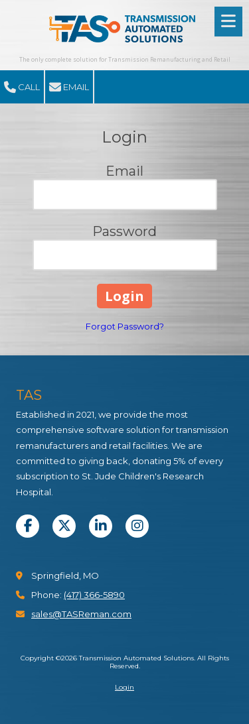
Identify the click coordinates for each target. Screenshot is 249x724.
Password (124, 231)
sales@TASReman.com (81, 614)
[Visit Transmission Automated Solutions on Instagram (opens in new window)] (137, 526)
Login (124, 687)
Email (69, 87)
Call (22, 87)
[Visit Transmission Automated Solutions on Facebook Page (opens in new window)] (27, 526)
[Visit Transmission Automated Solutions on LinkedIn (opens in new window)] (100, 526)
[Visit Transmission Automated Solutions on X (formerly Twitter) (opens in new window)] (64, 526)
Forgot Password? (125, 326)
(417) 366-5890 (94, 594)
